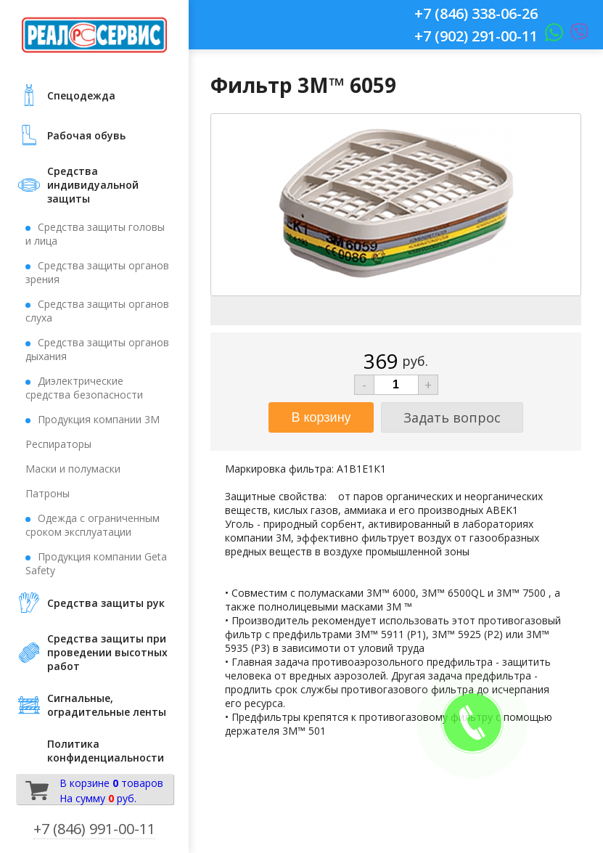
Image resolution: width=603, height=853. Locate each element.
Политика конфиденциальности (105, 750)
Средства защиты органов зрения (97, 272)
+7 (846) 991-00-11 (94, 828)
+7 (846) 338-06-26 (476, 13)
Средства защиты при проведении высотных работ (107, 652)
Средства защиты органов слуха (97, 311)
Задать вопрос (452, 417)
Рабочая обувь (86, 135)
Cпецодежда (81, 95)
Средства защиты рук (106, 603)
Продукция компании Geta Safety (96, 563)
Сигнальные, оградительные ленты (106, 705)
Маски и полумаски (72, 469)
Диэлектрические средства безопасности (84, 387)
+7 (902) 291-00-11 (476, 36)
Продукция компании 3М (99, 419)
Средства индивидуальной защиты (93, 184)
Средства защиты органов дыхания (97, 349)
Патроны (47, 493)
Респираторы (58, 444)
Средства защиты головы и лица (95, 234)
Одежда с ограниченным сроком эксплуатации (92, 525)
